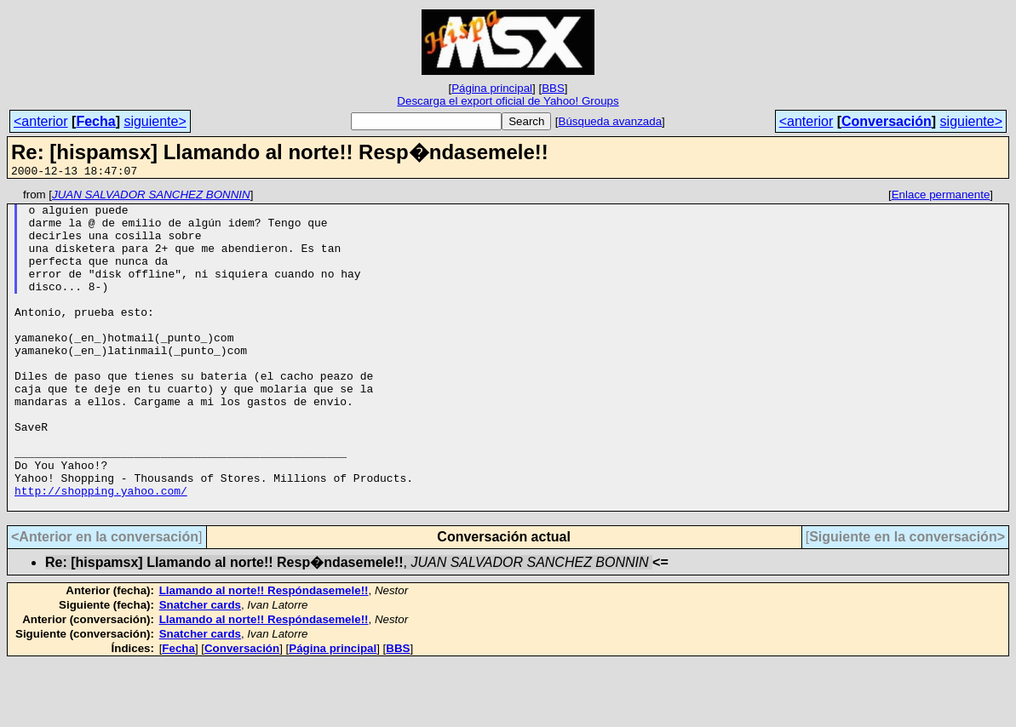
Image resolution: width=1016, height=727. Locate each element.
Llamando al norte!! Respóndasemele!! (264, 654)
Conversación (886, 121)
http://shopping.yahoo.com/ (100, 551)
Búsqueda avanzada (611, 121)
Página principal (491, 88)
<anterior (41, 121)
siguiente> (154, 121)
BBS (553, 88)
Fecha (95, 121)
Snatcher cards (200, 668)
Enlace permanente (941, 197)
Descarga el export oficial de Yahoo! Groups (507, 100)
